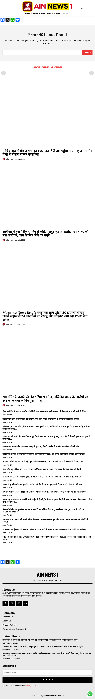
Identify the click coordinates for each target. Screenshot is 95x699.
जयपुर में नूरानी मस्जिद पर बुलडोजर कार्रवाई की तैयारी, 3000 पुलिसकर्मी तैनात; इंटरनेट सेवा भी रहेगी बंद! (42, 484)
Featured (6, 659)
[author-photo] (4, 159)
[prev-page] (3, 73)
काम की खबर (6, 650)
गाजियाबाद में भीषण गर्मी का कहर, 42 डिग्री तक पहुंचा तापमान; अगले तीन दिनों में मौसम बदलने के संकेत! (47, 153)
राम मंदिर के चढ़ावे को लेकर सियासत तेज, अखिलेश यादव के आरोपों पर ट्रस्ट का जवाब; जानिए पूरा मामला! (45, 399)
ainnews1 (9, 159)
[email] (47, 673)
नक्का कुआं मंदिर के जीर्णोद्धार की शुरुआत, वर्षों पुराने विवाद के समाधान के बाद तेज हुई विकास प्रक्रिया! (41, 419)
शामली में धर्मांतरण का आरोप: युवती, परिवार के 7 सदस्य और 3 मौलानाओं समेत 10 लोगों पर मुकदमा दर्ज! (42, 477)
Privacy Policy (30, 686)
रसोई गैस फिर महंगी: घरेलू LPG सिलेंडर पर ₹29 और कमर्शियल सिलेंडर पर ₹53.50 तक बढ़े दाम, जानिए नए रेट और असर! (47, 538)
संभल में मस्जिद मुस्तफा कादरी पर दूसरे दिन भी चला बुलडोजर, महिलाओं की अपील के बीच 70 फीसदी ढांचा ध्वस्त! (45, 492)
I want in (47, 680)
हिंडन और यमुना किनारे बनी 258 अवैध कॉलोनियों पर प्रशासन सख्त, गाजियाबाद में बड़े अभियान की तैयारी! (42, 469)
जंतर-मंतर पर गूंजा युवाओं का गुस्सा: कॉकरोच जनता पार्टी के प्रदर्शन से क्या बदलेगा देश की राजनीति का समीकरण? (45, 529)
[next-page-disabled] (91, 73)
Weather (6, 643)
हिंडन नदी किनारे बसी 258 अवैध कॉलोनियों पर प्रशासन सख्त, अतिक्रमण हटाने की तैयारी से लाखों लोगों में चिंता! (44, 411)
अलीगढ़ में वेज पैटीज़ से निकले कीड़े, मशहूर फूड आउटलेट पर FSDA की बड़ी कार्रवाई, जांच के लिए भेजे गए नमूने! (45, 233)
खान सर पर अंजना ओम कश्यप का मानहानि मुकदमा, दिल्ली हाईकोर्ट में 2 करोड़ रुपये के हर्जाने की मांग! (41, 446)
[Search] (87, 52)
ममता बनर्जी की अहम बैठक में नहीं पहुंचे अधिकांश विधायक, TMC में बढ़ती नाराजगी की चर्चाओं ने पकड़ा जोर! (43, 462)
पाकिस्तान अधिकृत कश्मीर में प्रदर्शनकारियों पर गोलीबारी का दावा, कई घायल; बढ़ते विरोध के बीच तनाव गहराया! (44, 454)
